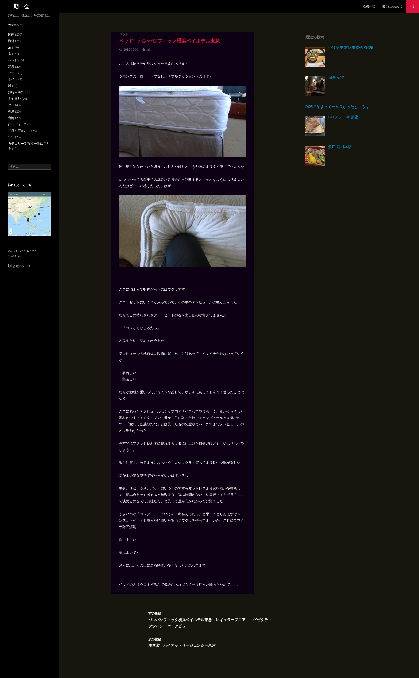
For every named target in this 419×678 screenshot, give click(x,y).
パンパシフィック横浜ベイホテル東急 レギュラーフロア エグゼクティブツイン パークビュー (211, 619)
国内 (11, 34)
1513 (11, 137)
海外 (11, 41)
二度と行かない (19, 131)
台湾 (11, 118)
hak (148, 49)
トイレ (13, 79)
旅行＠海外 (16, 92)
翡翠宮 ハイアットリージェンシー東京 (211, 642)
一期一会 (18, 6)
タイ (11, 105)
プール (13, 73)
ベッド (124, 34)
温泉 (11, 66)
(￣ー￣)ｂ (15, 124)
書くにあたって (392, 6)
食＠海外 (14, 99)
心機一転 (369, 6)
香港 (11, 111)
